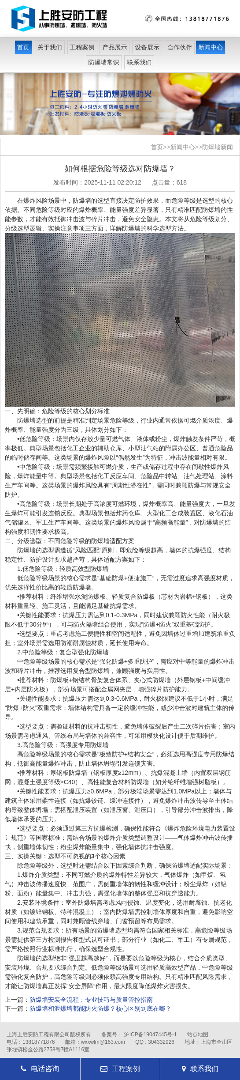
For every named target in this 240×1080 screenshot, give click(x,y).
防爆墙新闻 (217, 147)
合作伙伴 (179, 47)
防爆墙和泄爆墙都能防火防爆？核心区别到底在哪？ (100, 1008)
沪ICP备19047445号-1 (150, 1034)
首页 (23, 47)
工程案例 (82, 47)
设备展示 (147, 47)
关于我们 (49, 47)
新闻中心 (210, 47)
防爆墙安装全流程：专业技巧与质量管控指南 (91, 999)
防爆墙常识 (104, 62)
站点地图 (197, 1034)
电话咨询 (40, 1068)
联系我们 (139, 62)
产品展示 (114, 47)
